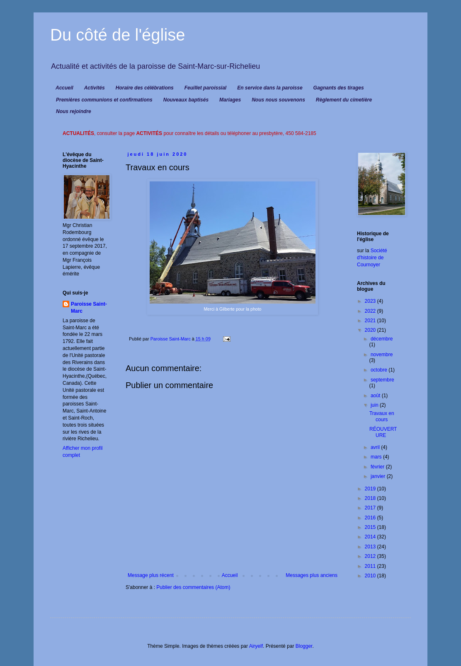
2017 (371, 508)
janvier (379, 476)
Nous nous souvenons (278, 100)
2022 (371, 311)
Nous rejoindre (73, 111)
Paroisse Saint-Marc (89, 307)
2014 (371, 537)
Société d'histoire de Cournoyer (372, 258)
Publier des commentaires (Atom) (193, 587)
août (376, 395)
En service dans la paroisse (269, 88)
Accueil (64, 88)
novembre (382, 354)
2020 (371, 330)
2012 (371, 556)
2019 (371, 489)
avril (376, 447)
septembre (382, 380)
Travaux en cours (381, 416)
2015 (371, 527)
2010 (371, 576)
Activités (94, 88)
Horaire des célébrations (145, 88)
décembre (382, 339)
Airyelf (256, 646)
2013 (371, 547)
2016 (371, 518)
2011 (371, 566)
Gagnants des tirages (338, 88)
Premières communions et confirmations (104, 100)
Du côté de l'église (117, 35)
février (378, 467)
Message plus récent (151, 575)
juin (375, 405)
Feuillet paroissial (205, 88)
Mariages (230, 100)
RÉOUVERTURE (383, 432)
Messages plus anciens (311, 575)
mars (377, 457)
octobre (379, 370)
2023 (371, 301)
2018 (371, 498)
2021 (371, 320)
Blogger (304, 646)
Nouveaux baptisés (186, 100)
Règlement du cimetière (344, 100)
